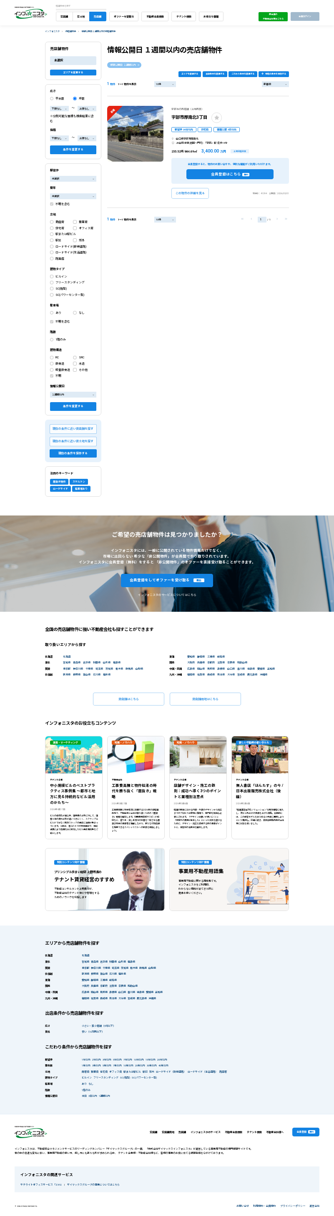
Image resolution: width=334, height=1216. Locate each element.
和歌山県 (242, 662)
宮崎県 (241, 674)
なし (82, 313)
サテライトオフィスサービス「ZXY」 (41, 1184)
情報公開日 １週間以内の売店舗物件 (99, 31)
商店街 (59, 222)
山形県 (106, 662)
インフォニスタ (52, 31)
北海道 (66, 656)
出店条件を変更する (215, 74)
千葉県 (89, 668)
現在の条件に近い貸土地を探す (73, 441)
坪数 (82, 98)
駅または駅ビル (65, 234)
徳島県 (251, 668)
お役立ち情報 (210, 16)
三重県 (211, 656)
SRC (81, 357)
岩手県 (86, 662)
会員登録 (305, 1131)
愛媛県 (261, 668)
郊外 (82, 240)
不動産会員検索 (155, 16)
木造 (82, 363)
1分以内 (86, 1059)
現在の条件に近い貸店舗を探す (73, 428)
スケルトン (79, 481)
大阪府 (191, 662)
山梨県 (139, 668)
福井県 (106, 674)
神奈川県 (78, 668)
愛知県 (191, 656)
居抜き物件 (59, 481)
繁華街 (83, 222)
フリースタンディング (70, 282)
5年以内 (107, 1065)
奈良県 (231, 662)
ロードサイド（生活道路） (203, 1071)
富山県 (86, 674)
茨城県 (109, 668)
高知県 (271, 668)
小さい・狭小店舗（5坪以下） (99, 1025)
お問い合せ (242, 1205)
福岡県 (191, 674)
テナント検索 (183, 16)
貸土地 (81, 16)
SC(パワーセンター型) (69, 295)
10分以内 (139, 1059)
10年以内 (128, 1065)
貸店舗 (64, 16)
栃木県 (119, 668)
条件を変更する (73, 149)
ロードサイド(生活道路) (70, 252)
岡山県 (201, 668)
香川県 (241, 668)
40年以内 (163, 1065)
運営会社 (314, 1205)
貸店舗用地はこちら (205, 699)
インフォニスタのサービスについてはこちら (167, 595)
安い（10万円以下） (93, 1031)
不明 (58, 376)
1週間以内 (104, 1095)
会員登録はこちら (230, 174)
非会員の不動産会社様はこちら (273, 16)
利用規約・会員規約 (264, 1205)
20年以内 (140, 1065)
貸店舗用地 (168, 1132)
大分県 (231, 674)
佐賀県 (201, 674)
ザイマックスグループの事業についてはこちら (93, 1184)
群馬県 (129, 668)
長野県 (76, 674)
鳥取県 (211, 668)
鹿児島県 (252, 674)
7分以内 (127, 1059)
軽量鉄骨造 (62, 370)
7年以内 (117, 1065)
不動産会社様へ (275, 1132)
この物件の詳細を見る (190, 193)
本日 (84, 1095)
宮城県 (66, 662)
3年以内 (96, 1065)
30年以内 (152, 1065)
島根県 (221, 668)
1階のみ (60, 339)
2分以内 (96, 1059)
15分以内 (151, 1059)
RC (57, 357)
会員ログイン (305, 16)
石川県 (96, 674)
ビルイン (61, 276)
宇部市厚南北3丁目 (189, 117)
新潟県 (66, 674)
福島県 (117, 662)
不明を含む (62, 204)
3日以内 (92, 1095)
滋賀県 (221, 662)
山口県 (231, 668)
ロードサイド (60, 488)
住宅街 (59, 228)
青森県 (76, 662)
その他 (83, 370)
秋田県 (96, 662)
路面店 (59, 258)
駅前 (58, 240)
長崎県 (211, 674)
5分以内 (117, 1059)
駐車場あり (81, 488)
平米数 (59, 98)
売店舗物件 (70, 31)
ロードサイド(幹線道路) (70, 246)
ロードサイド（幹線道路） (171, 1071)
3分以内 (107, 1059)
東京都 (66, 668)
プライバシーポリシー (292, 1205)
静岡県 (201, 656)
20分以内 (162, 1059)
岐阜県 (221, 656)
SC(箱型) (61, 288)
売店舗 (97, 16)
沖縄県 (263, 674)
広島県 (191, 668)
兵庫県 (201, 662)
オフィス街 (86, 228)
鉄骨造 (59, 363)
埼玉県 (99, 668)
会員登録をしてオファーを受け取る (167, 580)
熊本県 (221, 674)
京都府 (211, 662)
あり (58, 313)
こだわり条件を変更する (242, 74)
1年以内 (86, 1065)
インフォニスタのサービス (206, 1132)
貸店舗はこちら (128, 699)
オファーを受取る (124, 16)
